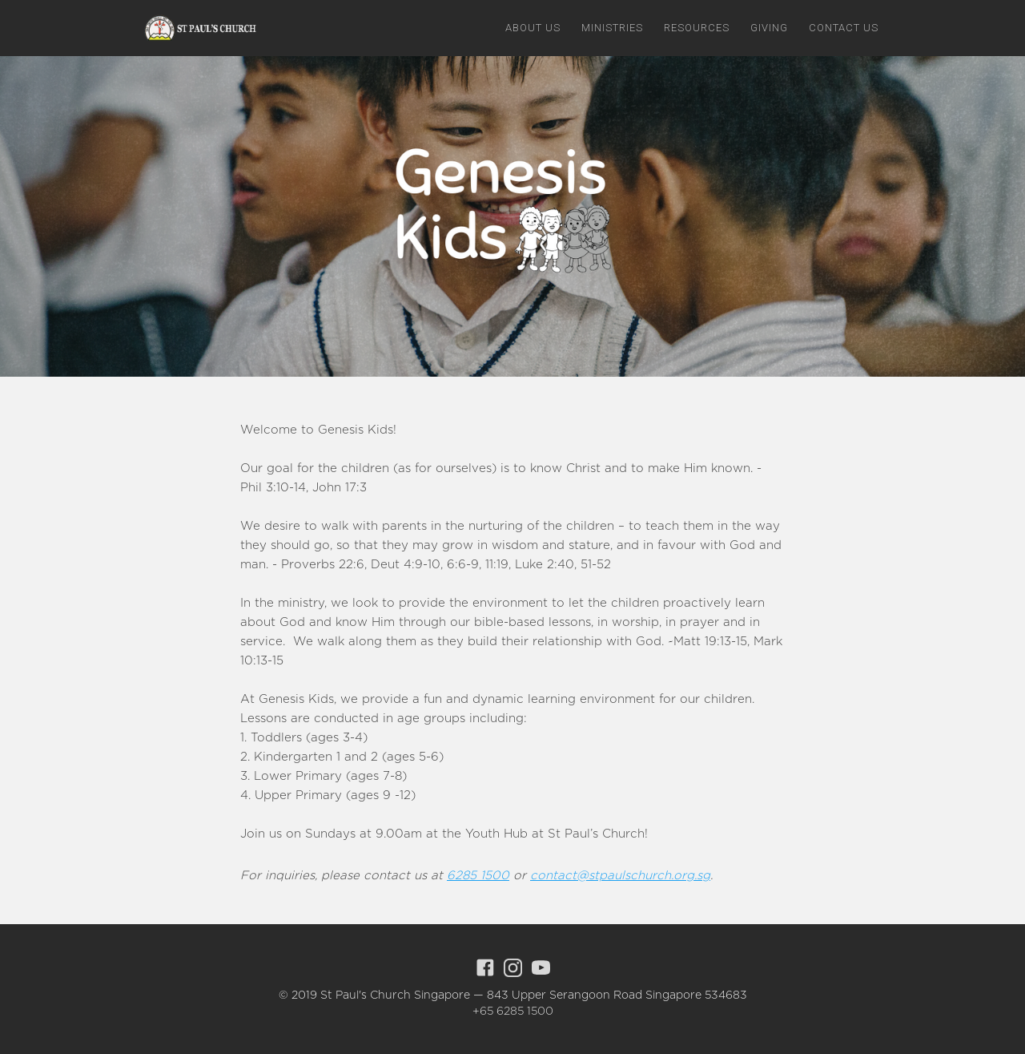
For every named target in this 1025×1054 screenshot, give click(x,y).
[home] (197, 26)
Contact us (843, 28)
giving (769, 28)
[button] (533, 28)
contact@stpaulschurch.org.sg (620, 876)
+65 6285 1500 (512, 1011)
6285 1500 (478, 876)
